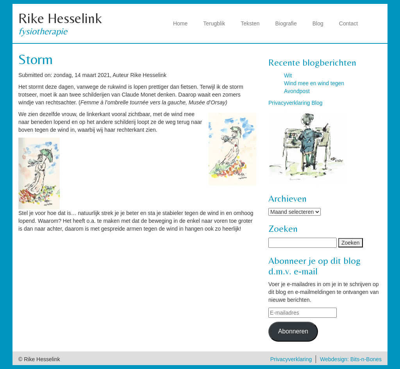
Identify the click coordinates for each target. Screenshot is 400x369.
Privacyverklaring (291, 359)
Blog (317, 23)
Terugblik (214, 23)
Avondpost (297, 91)
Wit (288, 75)
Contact (348, 23)
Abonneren (293, 331)
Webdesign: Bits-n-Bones (351, 359)
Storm (35, 59)
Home (180, 23)
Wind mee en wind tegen (314, 83)
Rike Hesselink (60, 18)
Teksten (250, 23)
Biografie (286, 23)
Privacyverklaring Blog (295, 103)
